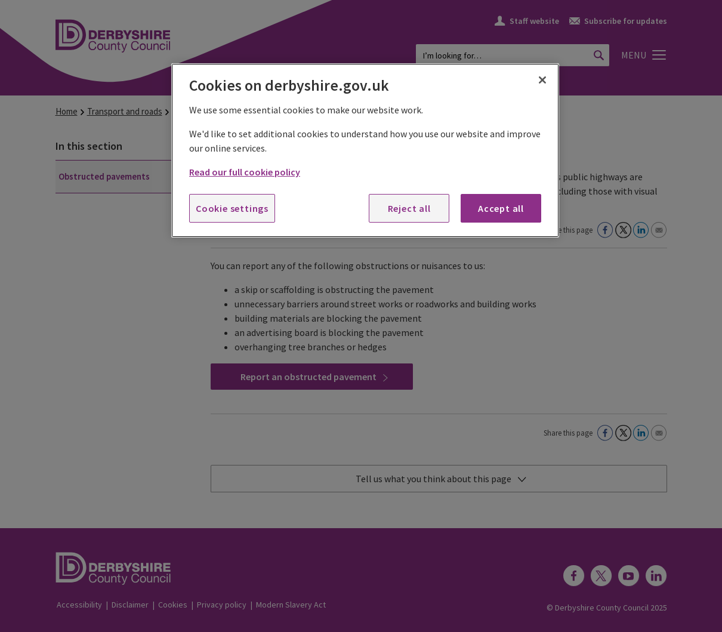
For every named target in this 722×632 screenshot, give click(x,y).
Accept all (501, 208)
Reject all (409, 208)
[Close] (542, 80)
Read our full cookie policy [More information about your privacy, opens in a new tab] (244, 172)
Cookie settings (232, 208)
